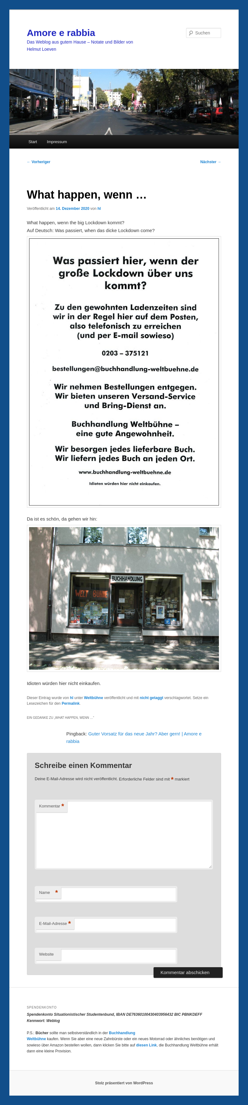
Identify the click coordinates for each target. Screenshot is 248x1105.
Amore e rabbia (61, 33)
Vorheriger (38, 162)
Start (32, 141)
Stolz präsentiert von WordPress (124, 1083)
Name (48, 892)
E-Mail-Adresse (55, 923)
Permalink (70, 703)
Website (46, 954)
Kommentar (51, 806)
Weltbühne (93, 698)
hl (99, 208)
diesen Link (146, 1045)
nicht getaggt (151, 698)
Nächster (210, 162)
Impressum (57, 141)
